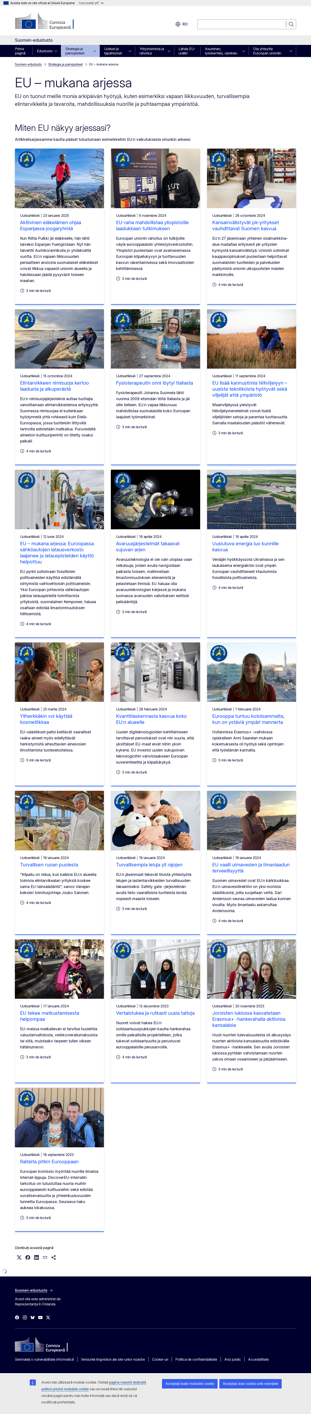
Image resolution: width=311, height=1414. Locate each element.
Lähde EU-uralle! (187, 51)
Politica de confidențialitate (196, 1359)
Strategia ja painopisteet (74, 51)
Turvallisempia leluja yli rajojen (149, 864)
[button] (19, 1257)
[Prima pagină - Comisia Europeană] (50, 21)
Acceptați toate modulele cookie (189, 1383)
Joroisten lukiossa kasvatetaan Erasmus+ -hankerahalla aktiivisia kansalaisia (248, 1019)
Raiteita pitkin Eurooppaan (49, 1161)
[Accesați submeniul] (57, 51)
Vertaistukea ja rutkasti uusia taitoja (155, 1013)
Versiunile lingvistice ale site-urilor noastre (113, 1359)
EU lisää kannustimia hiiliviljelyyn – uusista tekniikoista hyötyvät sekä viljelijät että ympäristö (249, 389)
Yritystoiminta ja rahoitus (152, 51)
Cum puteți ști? (91, 3)
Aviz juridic (232, 1359)
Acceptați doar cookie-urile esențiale (250, 1383)
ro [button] (181, 24)
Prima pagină (20, 51)
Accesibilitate (258, 1359)
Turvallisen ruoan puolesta (49, 864)
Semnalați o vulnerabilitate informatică (44, 1359)
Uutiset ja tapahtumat (113, 51)
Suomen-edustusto (28, 64)
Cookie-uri (160, 1359)
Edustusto (45, 51)
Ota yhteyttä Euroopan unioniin (267, 51)
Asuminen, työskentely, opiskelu (221, 51)
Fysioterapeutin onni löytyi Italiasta (154, 383)
